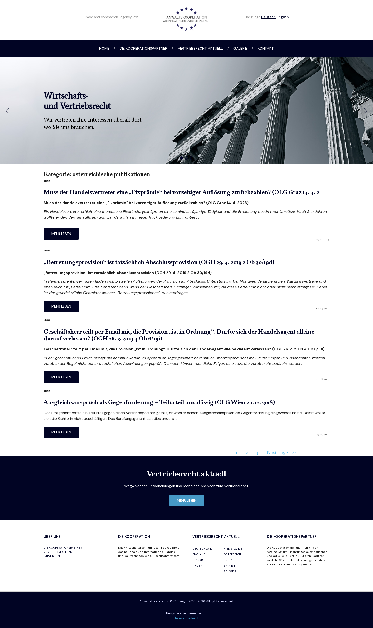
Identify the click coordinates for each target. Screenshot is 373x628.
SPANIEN (229, 565)
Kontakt (266, 48)
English (283, 17)
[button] (7, 110)
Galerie (240, 48)
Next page (277, 452)
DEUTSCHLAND (202, 548)
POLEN (228, 560)
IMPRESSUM (52, 556)
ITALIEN (197, 565)
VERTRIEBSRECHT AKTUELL (62, 552)
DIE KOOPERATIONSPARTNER (63, 547)
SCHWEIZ (230, 571)
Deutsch (268, 17)
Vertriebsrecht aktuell (200, 48)
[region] (186, 110)
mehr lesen (61, 234)
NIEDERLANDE (233, 548)
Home (104, 48)
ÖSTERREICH (232, 554)
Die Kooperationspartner (143, 48)
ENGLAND (199, 554)
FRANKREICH (200, 560)
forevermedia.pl (186, 618)
